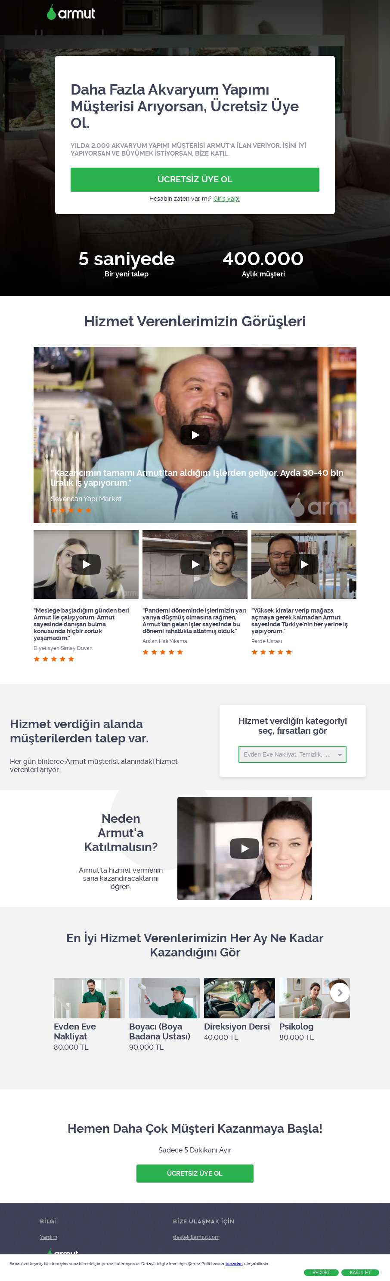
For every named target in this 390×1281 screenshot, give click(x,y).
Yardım (48, 1237)
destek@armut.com (196, 1237)
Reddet (321, 1272)
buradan (234, 1263)
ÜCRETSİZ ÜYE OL (195, 179)
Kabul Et (360, 1272)
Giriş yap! (227, 198)
